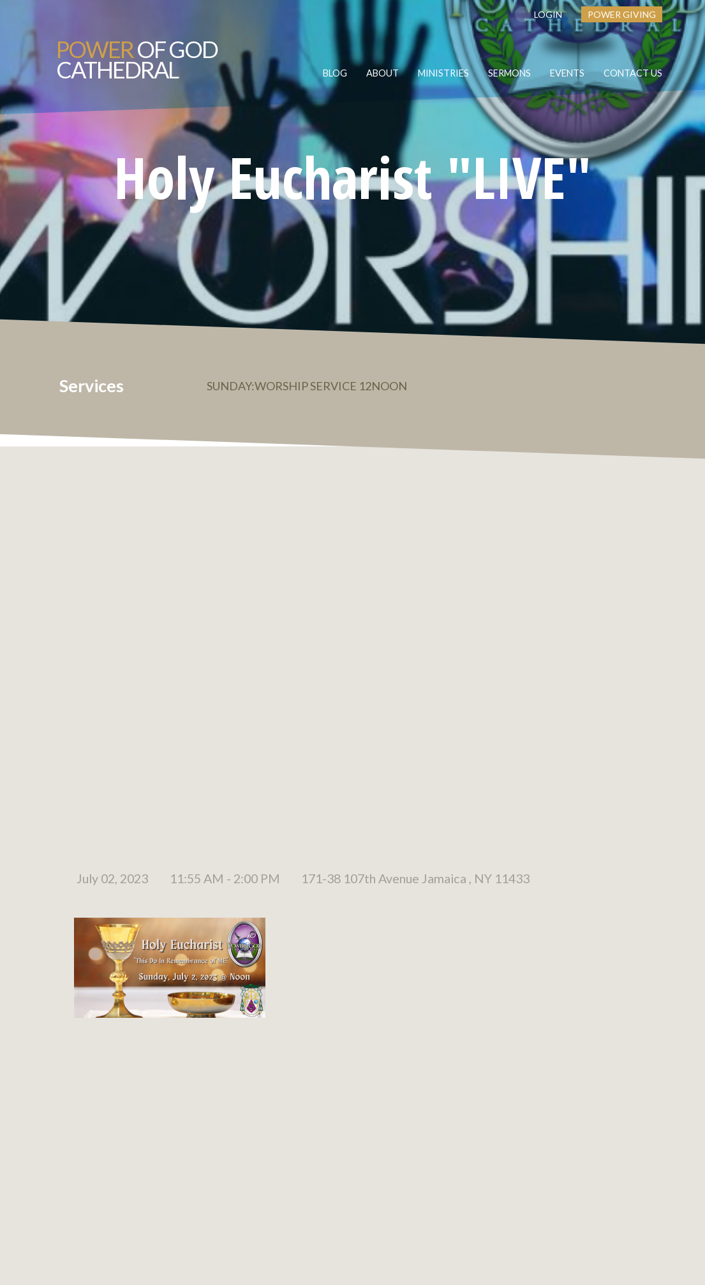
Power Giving (622, 14)
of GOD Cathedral (137, 59)
